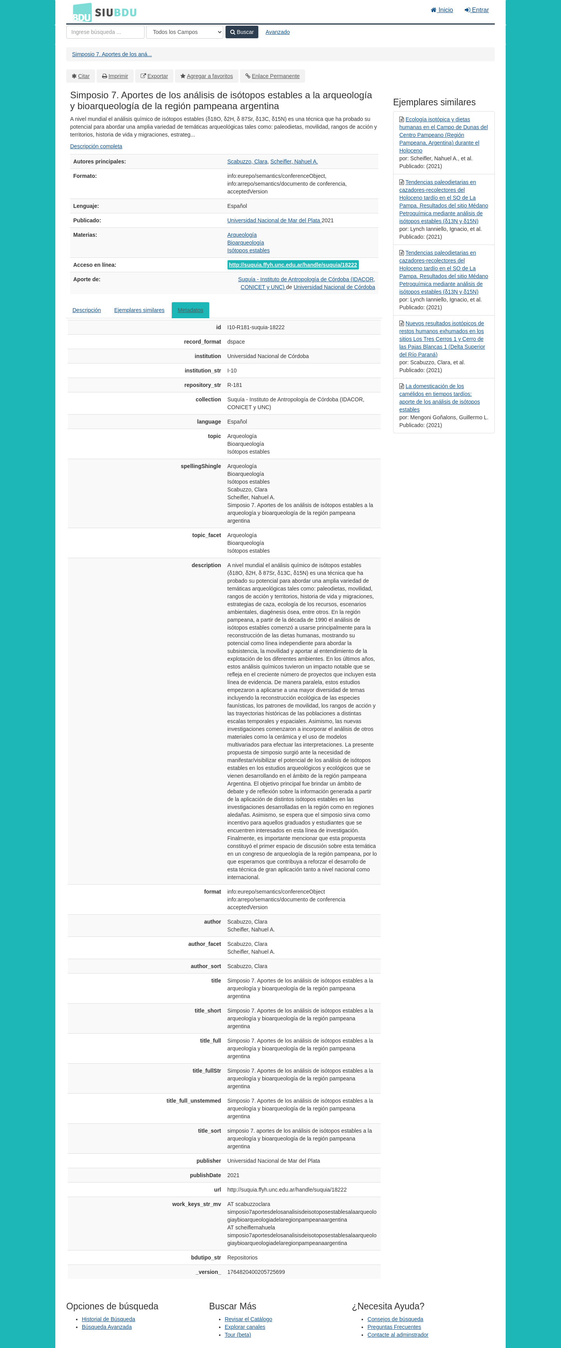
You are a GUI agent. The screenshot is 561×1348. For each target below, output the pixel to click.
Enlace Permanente (276, 76)
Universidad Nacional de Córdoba (334, 287)
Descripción (86, 310)
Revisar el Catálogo (248, 1319)
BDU (80, 12)
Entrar (477, 10)
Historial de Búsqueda (108, 1319)
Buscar (242, 32)
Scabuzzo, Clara (248, 161)
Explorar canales (245, 1327)
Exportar (157, 76)
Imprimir (118, 76)
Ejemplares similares (139, 310)
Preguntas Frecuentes (394, 1327)
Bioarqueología (246, 242)
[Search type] (184, 32)
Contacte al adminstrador (397, 1335)
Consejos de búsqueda (395, 1319)
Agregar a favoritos (210, 76)
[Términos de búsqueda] (105, 32)
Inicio (442, 10)
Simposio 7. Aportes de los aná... (112, 54)
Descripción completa (96, 146)
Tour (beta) (238, 1335)
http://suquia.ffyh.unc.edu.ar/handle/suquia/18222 (293, 265)
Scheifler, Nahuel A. (294, 161)
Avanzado (278, 32)
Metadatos (190, 310)
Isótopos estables (249, 250)
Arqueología (242, 235)
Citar (84, 76)
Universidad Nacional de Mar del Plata (275, 220)
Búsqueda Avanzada (107, 1327)
